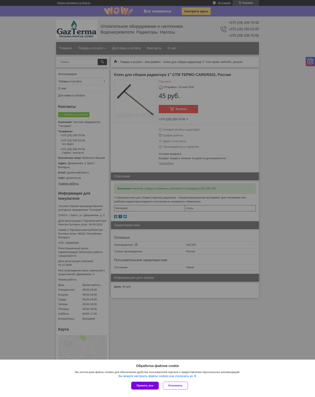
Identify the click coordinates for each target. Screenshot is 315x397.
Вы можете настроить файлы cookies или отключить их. (156, 376)
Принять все (145, 385)
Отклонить (175, 385)
